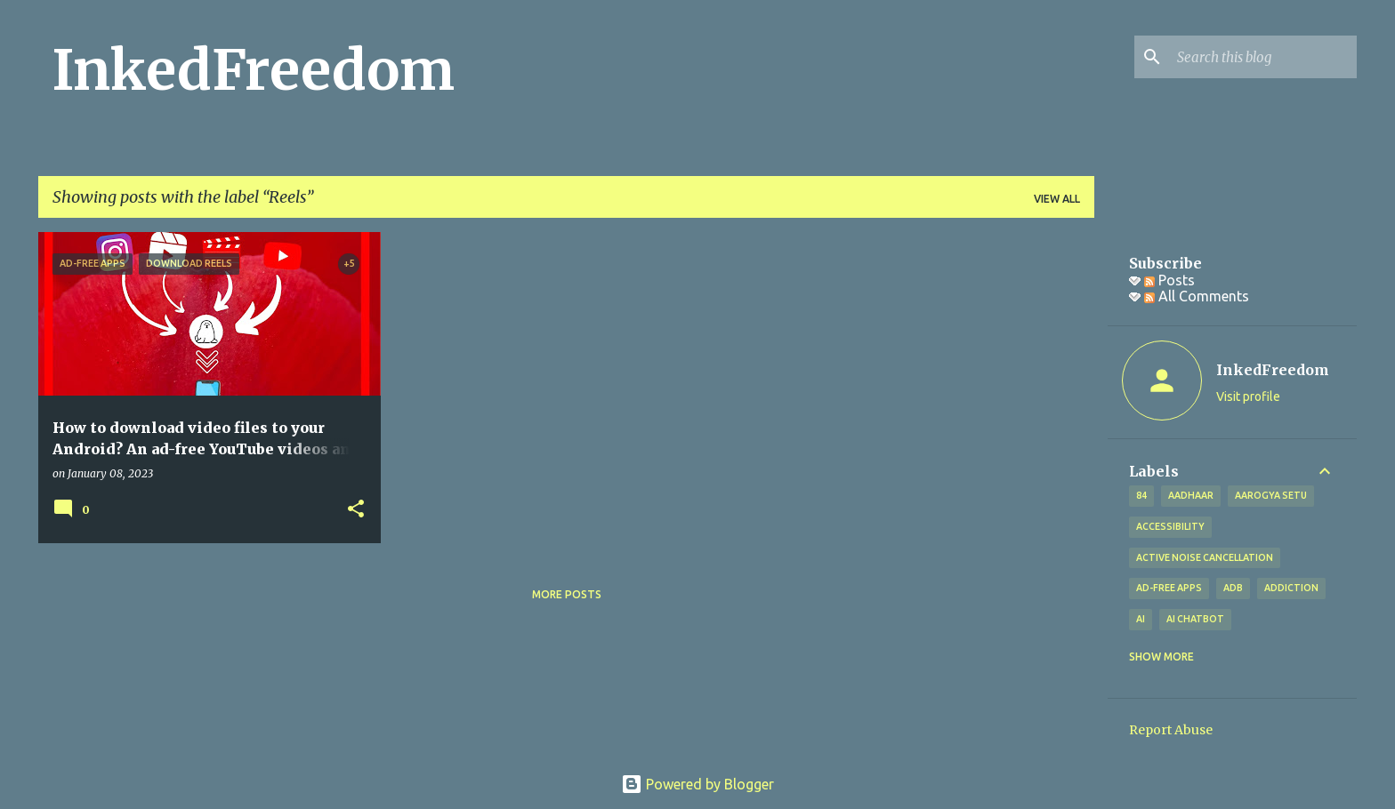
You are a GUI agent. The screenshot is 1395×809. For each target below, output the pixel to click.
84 (1141, 495)
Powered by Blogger (697, 784)
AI (1140, 618)
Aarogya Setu (1271, 495)
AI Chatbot (1195, 618)
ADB (1233, 587)
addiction (1291, 587)
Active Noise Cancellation (1204, 557)
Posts (1169, 280)
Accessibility (1170, 526)
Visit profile (1248, 396)
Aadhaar (1191, 495)
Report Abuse (1171, 730)
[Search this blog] (1263, 57)
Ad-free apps (1169, 587)
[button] (356, 510)
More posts (566, 594)
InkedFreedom (253, 70)
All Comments (1196, 296)
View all (1057, 198)
